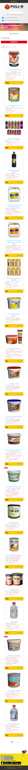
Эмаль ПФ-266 (14, 589)
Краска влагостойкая (14, 655)
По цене (14, 46)
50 (13, 47)
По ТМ (10, 46)
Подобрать (14, 42)
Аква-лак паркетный (14, 105)
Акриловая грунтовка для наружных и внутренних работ (14, 242)
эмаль (12, 14)
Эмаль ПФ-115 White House (14, 555)
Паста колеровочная (14, 138)
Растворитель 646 (14, 723)
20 (10, 47)
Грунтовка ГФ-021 (14, 522)
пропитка (15, 14)
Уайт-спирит (14, 621)
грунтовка (20, 14)
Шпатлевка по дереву (14, 348)
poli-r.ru (15, 767)
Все (15, 47)
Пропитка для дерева (14, 690)
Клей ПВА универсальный (14, 416)
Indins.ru (20, 768)
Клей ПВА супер (14, 383)
